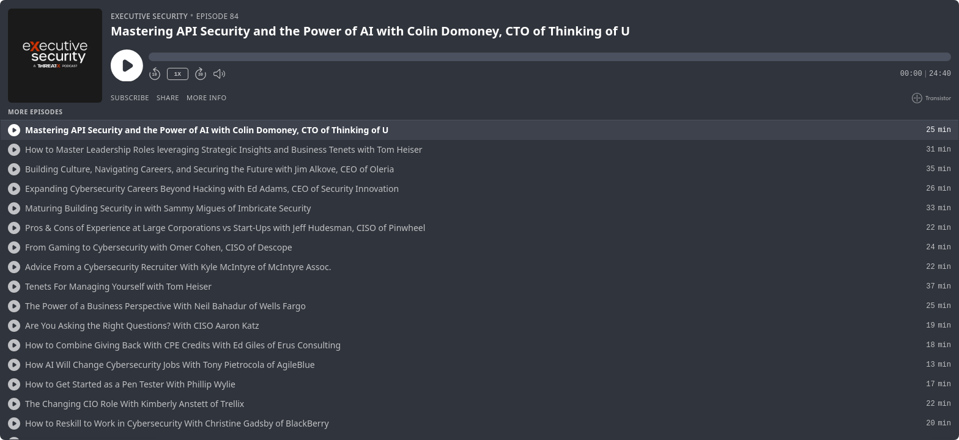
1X (177, 74)
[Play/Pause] (55, 55)
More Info (207, 97)
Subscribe (130, 97)
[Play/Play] (14, 130)
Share (168, 97)
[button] (550, 57)
